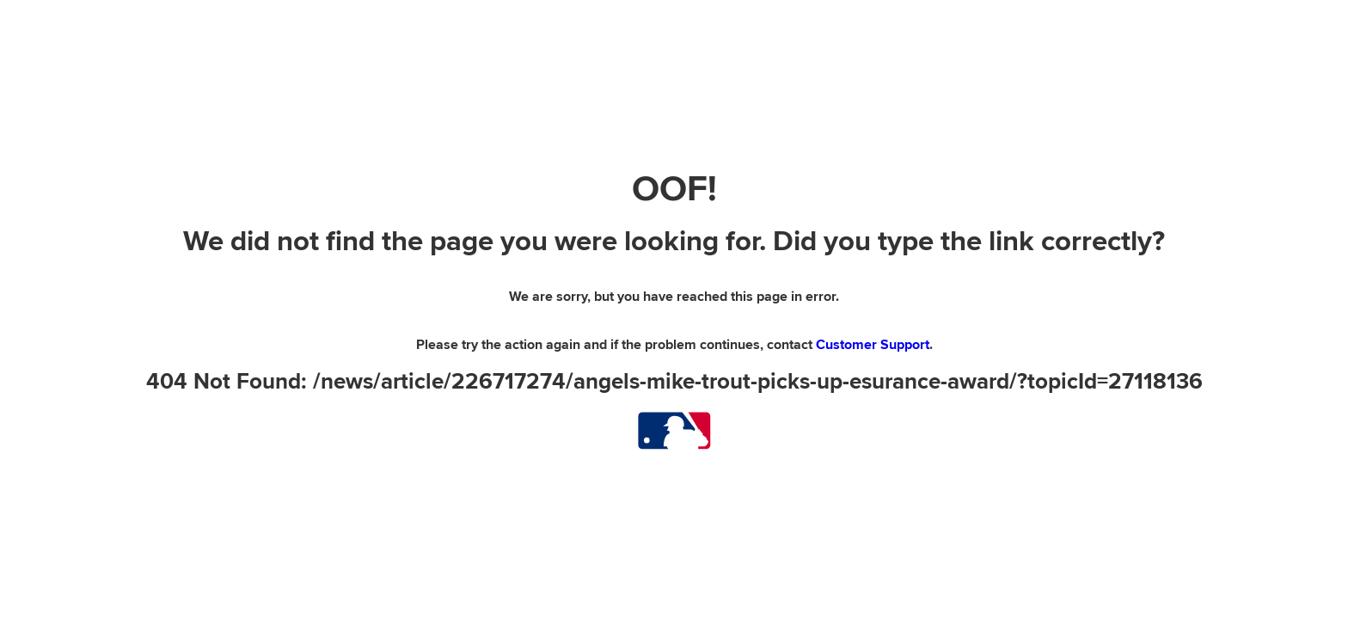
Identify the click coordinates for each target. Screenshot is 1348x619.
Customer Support (872, 344)
